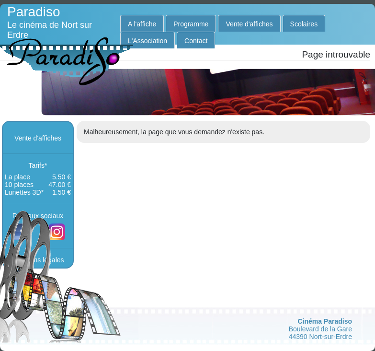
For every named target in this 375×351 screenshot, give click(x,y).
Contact (195, 41)
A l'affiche (142, 24)
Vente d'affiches (249, 24)
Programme (190, 24)
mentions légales (38, 260)
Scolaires (304, 24)
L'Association (147, 41)
